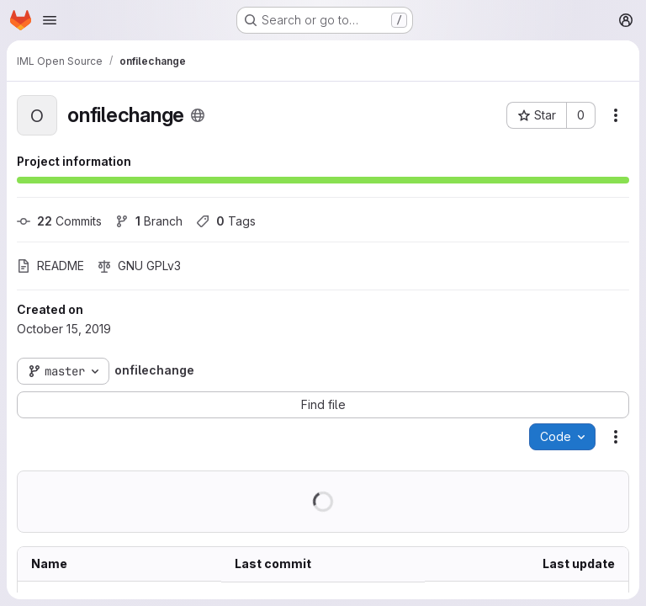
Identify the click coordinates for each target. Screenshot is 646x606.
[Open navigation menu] (49, 20)
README (50, 265)
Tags (226, 221)
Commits (59, 221)
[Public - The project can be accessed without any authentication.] (197, 115)
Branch (149, 221)
